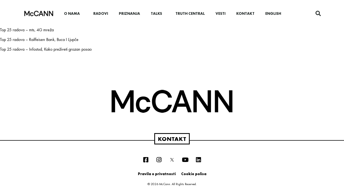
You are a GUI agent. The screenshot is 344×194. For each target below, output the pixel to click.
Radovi (100, 13)
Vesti (220, 13)
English (273, 13)
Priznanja (129, 13)
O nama (73, 13)
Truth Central (190, 13)
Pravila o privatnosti (157, 173)
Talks (158, 13)
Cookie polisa (193, 173)
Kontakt (245, 13)
